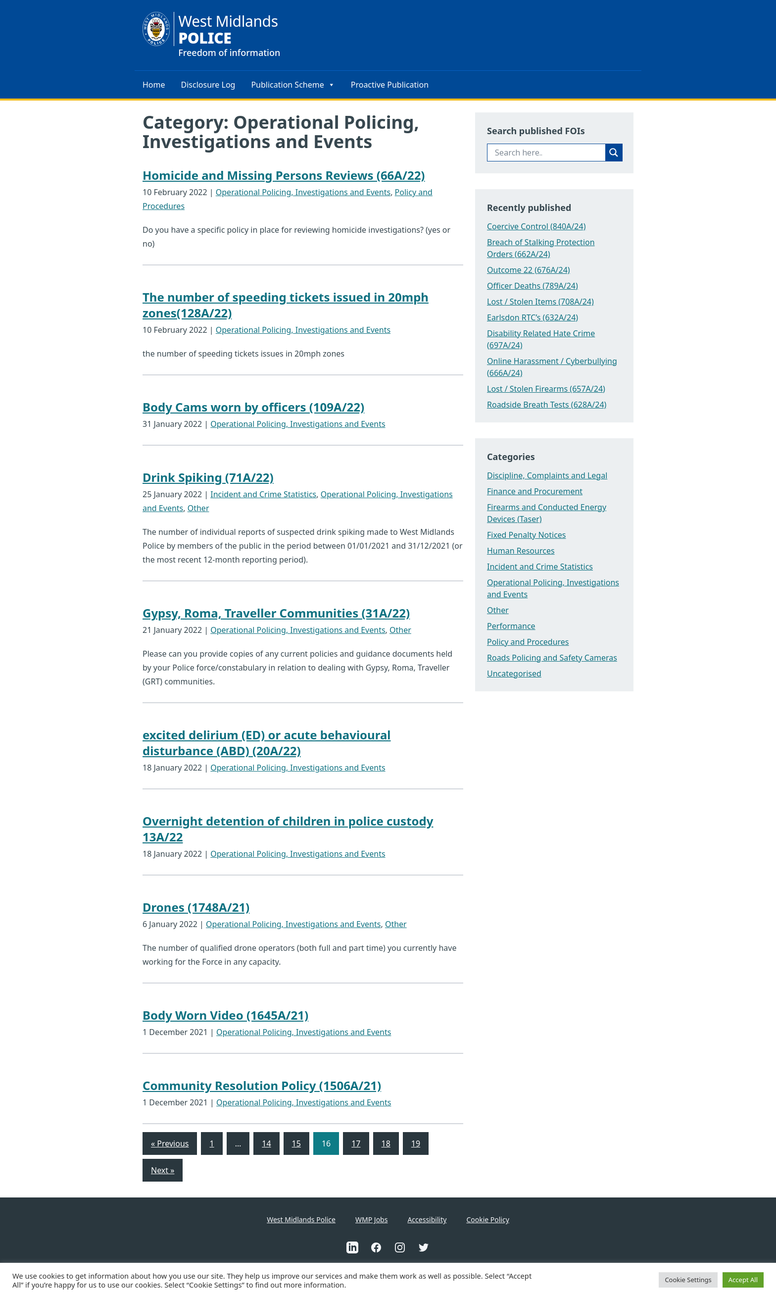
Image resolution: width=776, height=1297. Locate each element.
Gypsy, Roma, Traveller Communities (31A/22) (276, 613)
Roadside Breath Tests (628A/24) (546, 404)
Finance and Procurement (534, 491)
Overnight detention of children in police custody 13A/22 (288, 829)
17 (355, 1143)
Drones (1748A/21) (196, 907)
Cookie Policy (487, 1219)
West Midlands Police (301, 1219)
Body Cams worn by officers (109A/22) (253, 407)
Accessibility (426, 1219)
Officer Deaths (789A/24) (532, 285)
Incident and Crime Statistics (263, 494)
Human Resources (521, 550)
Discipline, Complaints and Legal (547, 475)
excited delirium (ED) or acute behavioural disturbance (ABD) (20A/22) (266, 742)
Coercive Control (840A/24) (536, 226)
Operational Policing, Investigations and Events (303, 192)
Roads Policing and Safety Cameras (552, 657)
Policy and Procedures (528, 641)
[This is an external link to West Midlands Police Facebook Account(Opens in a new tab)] (376, 1247)
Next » (162, 1170)
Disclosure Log (208, 84)
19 (415, 1143)
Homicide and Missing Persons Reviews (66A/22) (284, 175)
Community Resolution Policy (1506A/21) (262, 1085)
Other (198, 508)
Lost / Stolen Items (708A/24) (540, 301)
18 (386, 1143)
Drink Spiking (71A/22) (208, 477)
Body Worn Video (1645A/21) (225, 1015)
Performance (511, 626)
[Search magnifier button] (613, 152)
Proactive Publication (390, 84)
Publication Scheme (293, 84)
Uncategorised (514, 673)
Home (154, 84)
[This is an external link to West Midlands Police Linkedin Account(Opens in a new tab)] (352, 1247)
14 (266, 1143)
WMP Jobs (371, 1219)
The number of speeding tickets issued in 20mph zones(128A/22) (286, 305)
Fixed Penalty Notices (526, 534)
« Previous (170, 1143)
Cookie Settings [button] (688, 1279)
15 (296, 1143)
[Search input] (549, 152)
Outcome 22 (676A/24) (528, 269)
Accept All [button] (743, 1279)
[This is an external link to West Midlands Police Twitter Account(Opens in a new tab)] (424, 1247)
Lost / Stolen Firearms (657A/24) (546, 388)
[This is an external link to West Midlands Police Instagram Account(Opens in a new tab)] (400, 1247)
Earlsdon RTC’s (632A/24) (532, 317)
